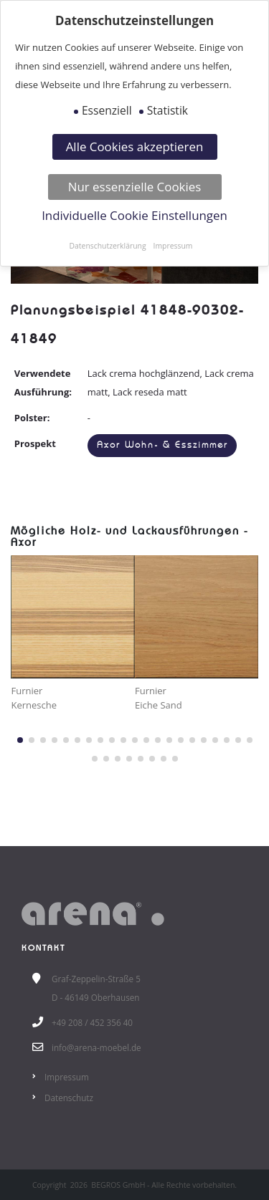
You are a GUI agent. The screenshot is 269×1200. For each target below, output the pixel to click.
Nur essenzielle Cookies (135, 186)
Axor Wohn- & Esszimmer (162, 445)
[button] (20, 740)
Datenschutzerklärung (108, 246)
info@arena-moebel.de (96, 1047)
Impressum (66, 1077)
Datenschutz (68, 1097)
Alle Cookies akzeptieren (135, 146)
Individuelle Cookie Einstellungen (134, 215)
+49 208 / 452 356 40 (92, 1022)
